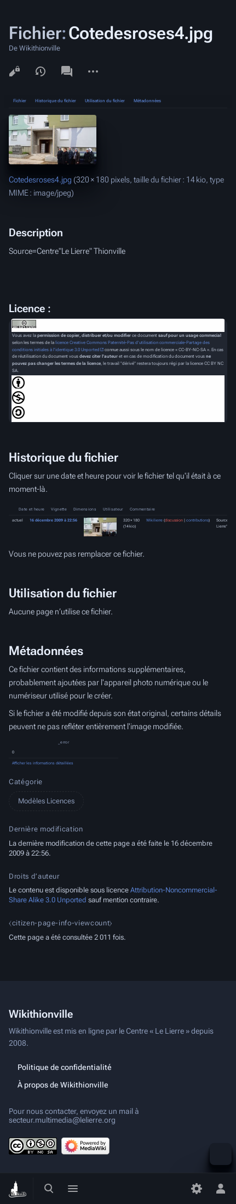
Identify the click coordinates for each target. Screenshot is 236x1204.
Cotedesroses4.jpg (40, 180)
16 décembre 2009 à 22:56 (53, 520)
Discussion (66, 71)
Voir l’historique (40, 71)
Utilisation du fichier (105, 100)
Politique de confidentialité (65, 1067)
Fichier (19, 100)
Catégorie (26, 782)
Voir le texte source (14, 71)
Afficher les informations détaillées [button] (42, 763)
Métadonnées (147, 100)
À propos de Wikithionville (63, 1084)
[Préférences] (197, 1189)
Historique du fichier (55, 100)
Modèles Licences (46, 801)
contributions (197, 520)
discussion (174, 520)
